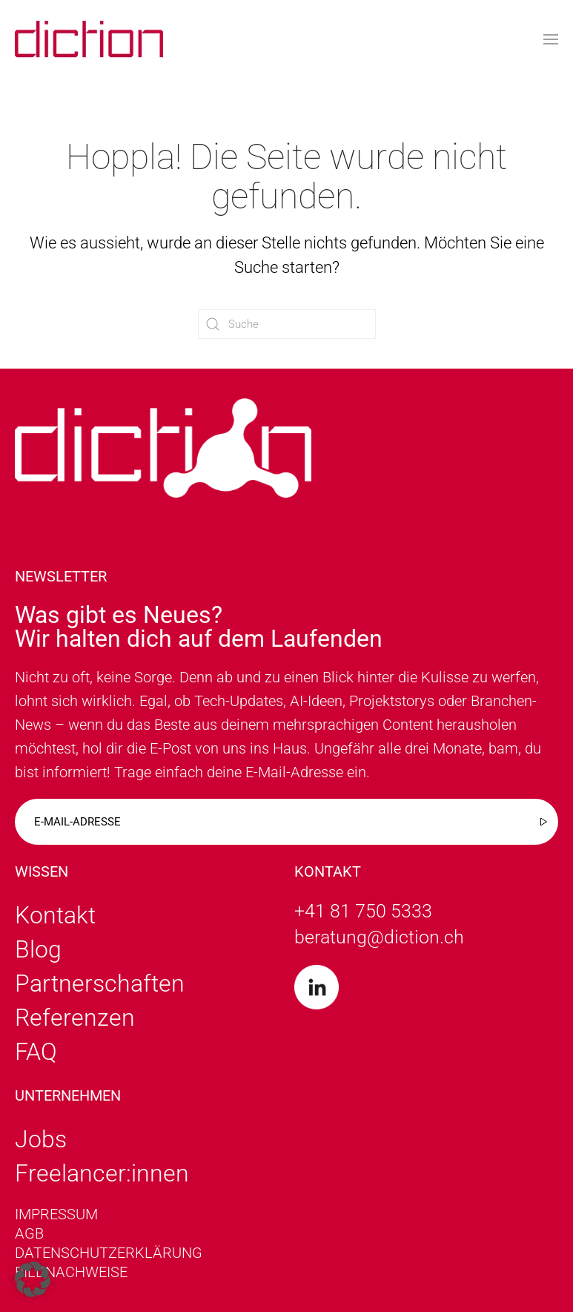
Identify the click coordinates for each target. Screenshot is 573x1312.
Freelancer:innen (102, 1173)
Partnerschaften (100, 983)
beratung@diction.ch (379, 937)
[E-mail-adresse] (286, 822)
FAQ (36, 1052)
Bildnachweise (71, 1272)
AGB (29, 1233)
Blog (38, 949)
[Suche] (287, 324)
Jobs (41, 1139)
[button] (550, 39)
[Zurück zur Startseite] (89, 39)
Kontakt (55, 915)
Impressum (56, 1214)
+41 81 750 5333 (363, 911)
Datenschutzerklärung (108, 1253)
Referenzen (75, 1017)
